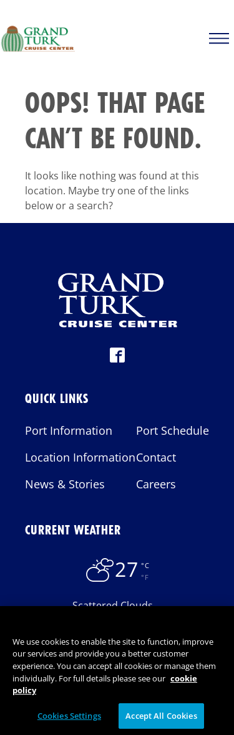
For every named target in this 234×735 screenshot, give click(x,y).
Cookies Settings (69, 718)
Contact (156, 457)
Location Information (80, 457)
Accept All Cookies (161, 718)
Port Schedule (172, 430)
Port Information (68, 430)
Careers (156, 484)
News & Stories (65, 484)
